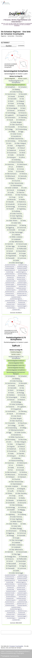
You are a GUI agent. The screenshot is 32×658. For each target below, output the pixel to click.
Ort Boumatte (22, 141)
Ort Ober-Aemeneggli (16, 232)
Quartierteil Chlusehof (10, 280)
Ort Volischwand (22, 164)
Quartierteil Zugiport (10, 284)
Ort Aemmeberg (10, 141)
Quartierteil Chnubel (10, 275)
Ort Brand (22, 150)
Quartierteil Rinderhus (21, 284)
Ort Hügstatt (11, 148)
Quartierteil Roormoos (9, 266)
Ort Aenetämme (16, 136)
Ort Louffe (11, 192)
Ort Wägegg (21, 510)
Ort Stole (10, 145)
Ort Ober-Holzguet (20, 143)
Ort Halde (11, 155)
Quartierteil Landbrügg (22, 266)
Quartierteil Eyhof (9, 288)
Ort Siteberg (16, 89)
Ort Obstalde (10, 202)
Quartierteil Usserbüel (9, 295)
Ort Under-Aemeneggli (16, 263)
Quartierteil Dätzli (22, 289)
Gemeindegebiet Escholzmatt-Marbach (16, 373)
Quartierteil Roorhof (10, 293)
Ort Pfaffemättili (21, 249)
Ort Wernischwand (10, 174)
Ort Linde (24, 188)
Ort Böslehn (19, 167)
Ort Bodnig (22, 225)
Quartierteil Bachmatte (22, 291)
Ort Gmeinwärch (10, 117)
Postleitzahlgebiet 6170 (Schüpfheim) (16, 81)
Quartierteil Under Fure (21, 293)
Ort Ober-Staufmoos (16, 124)
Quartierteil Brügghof (22, 306)
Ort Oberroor (20, 192)
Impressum (9, 651)
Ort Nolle (23, 220)
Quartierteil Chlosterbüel (10, 264)
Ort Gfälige (12, 131)
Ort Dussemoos (11, 152)
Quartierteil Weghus (11, 307)
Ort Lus (11, 167)
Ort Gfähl (21, 425)
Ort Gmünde (21, 106)
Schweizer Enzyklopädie (16, 646)
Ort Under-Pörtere (11, 220)
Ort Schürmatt (21, 227)
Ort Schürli (9, 251)
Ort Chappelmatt (22, 115)
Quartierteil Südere (22, 275)
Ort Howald (11, 96)
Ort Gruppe (21, 230)
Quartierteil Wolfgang (9, 268)
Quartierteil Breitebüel (22, 273)
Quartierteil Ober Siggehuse (16, 298)
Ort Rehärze (23, 174)
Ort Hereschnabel (21, 244)
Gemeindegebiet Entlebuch (16, 360)
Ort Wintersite (11, 199)
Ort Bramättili (23, 94)
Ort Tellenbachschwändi (16, 430)
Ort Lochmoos (21, 258)
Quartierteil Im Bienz (22, 264)
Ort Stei (21, 99)
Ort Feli (21, 197)
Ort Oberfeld (20, 155)
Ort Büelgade (21, 190)
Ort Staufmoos (22, 127)
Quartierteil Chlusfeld (9, 282)
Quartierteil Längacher (11, 289)
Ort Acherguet (11, 157)
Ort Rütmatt (10, 110)
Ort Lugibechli (9, 115)
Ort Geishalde (22, 246)
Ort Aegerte (22, 256)
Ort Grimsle (20, 169)
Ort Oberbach (22, 178)
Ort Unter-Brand (16, 416)
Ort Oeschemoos (10, 94)
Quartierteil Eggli (9, 271)
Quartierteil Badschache (10, 270)
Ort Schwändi (22, 87)
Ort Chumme (16, 181)
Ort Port (10, 171)
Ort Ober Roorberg (21, 195)
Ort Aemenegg (10, 206)
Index (2, 651)
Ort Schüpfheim (10, 87)
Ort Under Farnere (16, 134)
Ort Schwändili (10, 204)
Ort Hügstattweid (11, 256)
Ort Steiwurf (21, 148)
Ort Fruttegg (9, 129)
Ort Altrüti (22, 152)
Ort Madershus (21, 202)
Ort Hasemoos (9, 164)
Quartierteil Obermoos (9, 291)
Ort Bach (23, 108)
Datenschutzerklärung (8, 653)
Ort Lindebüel (16, 234)
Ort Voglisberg (21, 209)
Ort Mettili (21, 96)
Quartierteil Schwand (22, 300)
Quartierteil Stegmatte (22, 295)
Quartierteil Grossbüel (16, 297)
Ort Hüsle (11, 103)
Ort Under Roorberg (16, 92)
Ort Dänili (10, 101)
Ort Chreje (12, 197)
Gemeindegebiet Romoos (16, 367)
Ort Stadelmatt (11, 150)
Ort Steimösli (9, 244)
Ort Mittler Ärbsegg (16, 528)
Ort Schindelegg (10, 113)
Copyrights (20, 653)
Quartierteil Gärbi (22, 286)
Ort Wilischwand (10, 176)
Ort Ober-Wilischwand (16, 241)
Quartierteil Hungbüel (22, 282)
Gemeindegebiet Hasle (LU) (16, 365)
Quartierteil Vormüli (21, 277)
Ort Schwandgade (11, 108)
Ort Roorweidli (10, 258)
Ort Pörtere (8, 195)
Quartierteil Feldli (16, 309)
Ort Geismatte (22, 176)
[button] (8, 46)
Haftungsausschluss (22, 651)
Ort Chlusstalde (10, 127)
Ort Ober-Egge (10, 246)
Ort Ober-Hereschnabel (16, 183)
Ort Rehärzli (21, 110)
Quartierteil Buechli (11, 302)
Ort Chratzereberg (21, 129)
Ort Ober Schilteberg (16, 505)
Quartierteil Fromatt (10, 304)
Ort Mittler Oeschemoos (16, 138)
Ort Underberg (16, 160)
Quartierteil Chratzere (10, 306)
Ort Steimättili (12, 99)
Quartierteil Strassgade (10, 300)
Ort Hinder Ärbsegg (16, 512)
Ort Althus (22, 157)
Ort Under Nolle (16, 223)
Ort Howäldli (10, 209)
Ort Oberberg (23, 117)
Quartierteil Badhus (21, 304)
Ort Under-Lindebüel (11, 188)
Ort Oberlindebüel (16, 185)
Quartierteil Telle (21, 302)
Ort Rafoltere (11, 106)
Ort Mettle (22, 199)
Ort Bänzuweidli (11, 253)
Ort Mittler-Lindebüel (16, 237)
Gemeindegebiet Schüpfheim (16, 85)
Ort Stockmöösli (21, 251)
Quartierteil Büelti (22, 280)
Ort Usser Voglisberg (16, 216)
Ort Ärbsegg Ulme (10, 556)
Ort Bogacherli (20, 145)
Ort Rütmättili (11, 230)
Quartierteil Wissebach (10, 273)
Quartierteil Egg (21, 307)
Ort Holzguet (20, 101)
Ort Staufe (10, 120)
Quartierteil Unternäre (21, 288)
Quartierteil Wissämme (11, 286)
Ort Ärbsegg (10, 535)
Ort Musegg (20, 103)
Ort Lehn (8, 143)
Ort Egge (20, 131)
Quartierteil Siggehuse (21, 271)
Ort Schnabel (20, 171)
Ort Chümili (10, 190)
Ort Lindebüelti (15, 239)
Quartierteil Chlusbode (22, 268)
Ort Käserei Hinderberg (16, 162)
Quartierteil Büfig (10, 279)
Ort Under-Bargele (16, 122)
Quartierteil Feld (10, 277)
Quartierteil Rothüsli (21, 279)
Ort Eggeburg (10, 227)
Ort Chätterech (20, 120)
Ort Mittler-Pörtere (16, 218)
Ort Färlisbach (10, 178)
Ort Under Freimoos (16, 213)
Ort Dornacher (22, 204)
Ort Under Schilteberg (16, 404)
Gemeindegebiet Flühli (16, 363)
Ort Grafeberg (16, 211)
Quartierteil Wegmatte (22, 270)
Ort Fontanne (22, 113)
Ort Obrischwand (11, 225)
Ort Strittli (16, 260)
